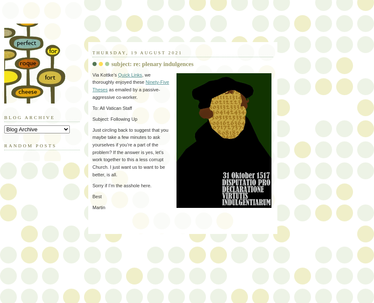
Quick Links (130, 74)
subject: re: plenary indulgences (152, 64)
